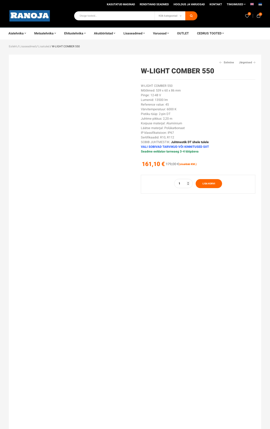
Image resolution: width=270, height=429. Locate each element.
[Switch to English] (252, 5)
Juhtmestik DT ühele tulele (190, 142)
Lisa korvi (208, 183)
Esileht (13, 46)
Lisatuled (44, 46)
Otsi (191, 15)
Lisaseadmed (27, 46)
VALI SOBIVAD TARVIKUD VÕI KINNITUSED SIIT (175, 146)
